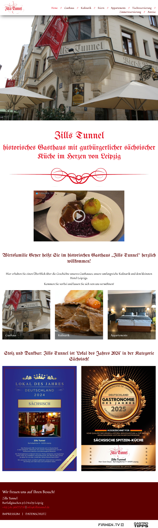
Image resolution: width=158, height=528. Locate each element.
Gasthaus (69, 8)
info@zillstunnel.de (38, 507)
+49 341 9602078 (13, 507)
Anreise (152, 12)
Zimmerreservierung (130, 12)
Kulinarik (86, 8)
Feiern (101, 8)
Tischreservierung (142, 8)
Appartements (118, 8)
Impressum (11, 514)
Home (54, 8)
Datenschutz (35, 514)
